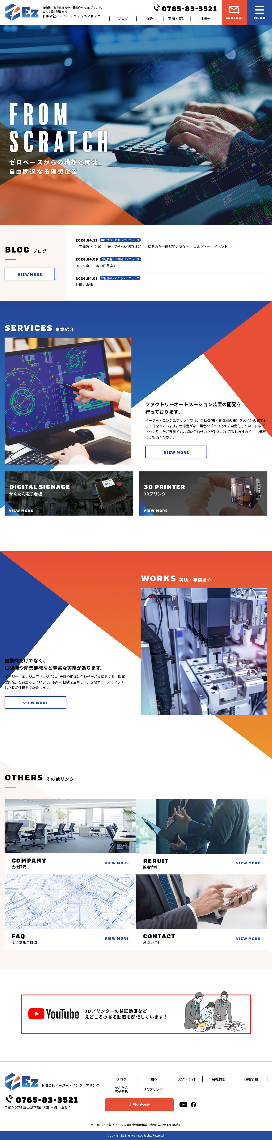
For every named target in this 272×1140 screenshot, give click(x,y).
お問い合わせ (139, 1104)
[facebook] (193, 1104)
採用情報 (251, 1079)
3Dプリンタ (154, 1089)
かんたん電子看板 (121, 1089)
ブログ (123, 18)
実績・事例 (176, 18)
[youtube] (183, 1104)
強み (149, 18)
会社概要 (203, 18)
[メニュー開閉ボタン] (259, 12)
